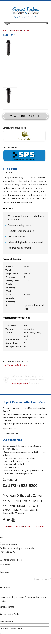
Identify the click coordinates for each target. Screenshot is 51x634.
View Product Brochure (25, 116)
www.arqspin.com (19, 383)
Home (5, 526)
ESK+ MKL (26, 31)
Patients (6, 31)
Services (19, 526)
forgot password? (42, 579)
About (11, 526)
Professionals (38, 526)
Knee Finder (16, 31)
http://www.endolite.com (15, 365)
